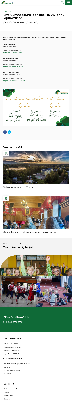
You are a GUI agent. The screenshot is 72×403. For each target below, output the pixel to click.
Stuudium (7, 392)
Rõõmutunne (31, 23)
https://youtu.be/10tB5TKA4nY (13, 52)
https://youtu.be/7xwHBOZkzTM (14, 81)
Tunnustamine (19, 23)
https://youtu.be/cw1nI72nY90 (13, 67)
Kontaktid (7, 399)
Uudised (7, 23)
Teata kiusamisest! (10, 389)
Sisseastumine (8, 395)
